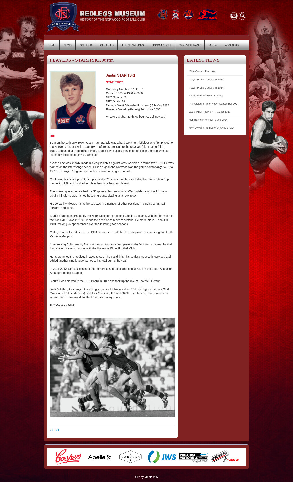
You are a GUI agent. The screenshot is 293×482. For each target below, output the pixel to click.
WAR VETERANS (190, 45)
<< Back (55, 430)
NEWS (68, 45)
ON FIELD (86, 45)
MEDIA (213, 45)
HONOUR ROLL (161, 45)
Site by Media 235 (146, 477)
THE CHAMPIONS (133, 45)
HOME (52, 45)
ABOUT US (232, 45)
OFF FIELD (107, 45)
